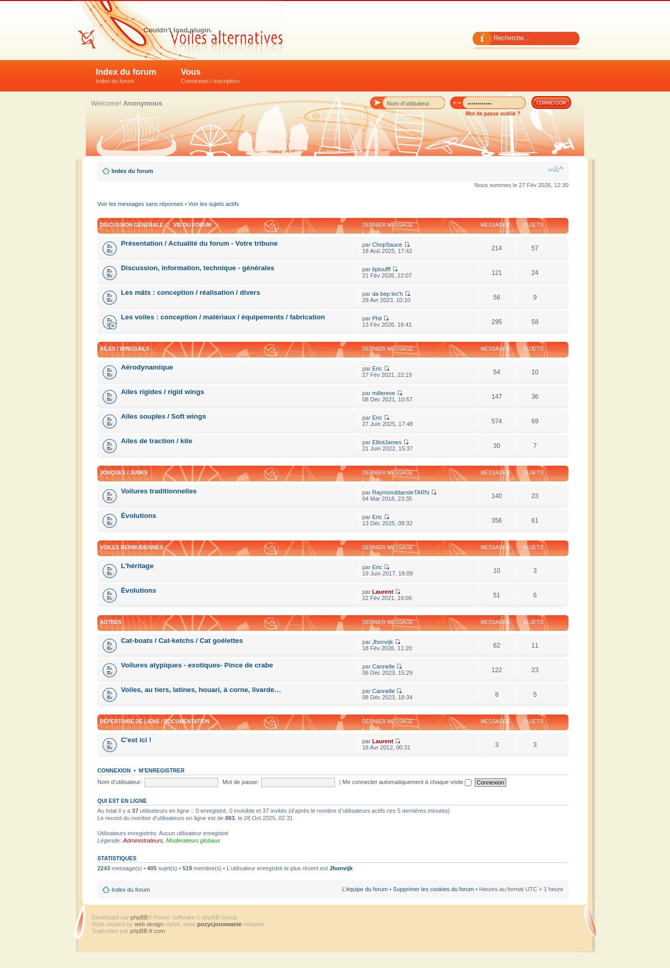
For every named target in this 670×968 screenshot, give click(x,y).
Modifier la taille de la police (555, 169)
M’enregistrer (162, 770)
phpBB (139, 917)
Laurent (382, 592)
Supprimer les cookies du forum (433, 889)
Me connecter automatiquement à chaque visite (407, 782)
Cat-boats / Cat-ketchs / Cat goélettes (182, 640)
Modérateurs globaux (193, 840)
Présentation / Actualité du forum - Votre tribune (199, 243)
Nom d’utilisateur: (119, 782)
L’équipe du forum (364, 889)
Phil (377, 318)
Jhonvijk (382, 642)
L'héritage (137, 566)
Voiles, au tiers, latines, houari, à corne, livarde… (201, 690)
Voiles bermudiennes (131, 547)
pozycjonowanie (219, 924)
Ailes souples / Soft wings (163, 416)
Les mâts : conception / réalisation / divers (190, 292)
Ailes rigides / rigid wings (162, 392)
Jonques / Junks (124, 473)
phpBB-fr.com (147, 931)
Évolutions (138, 516)
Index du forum (126, 75)
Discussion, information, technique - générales (197, 268)
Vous (210, 75)
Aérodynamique (147, 367)
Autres (110, 622)
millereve (383, 393)
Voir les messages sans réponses (140, 204)
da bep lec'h (387, 294)
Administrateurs (143, 840)
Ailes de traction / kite (156, 441)
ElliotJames (386, 442)
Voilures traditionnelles (159, 491)
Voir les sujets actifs (213, 204)
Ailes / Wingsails (124, 349)
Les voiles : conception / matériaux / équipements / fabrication (223, 317)
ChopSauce (387, 244)
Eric (377, 368)
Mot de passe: (240, 782)
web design (150, 924)
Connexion (114, 770)
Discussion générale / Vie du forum (155, 225)
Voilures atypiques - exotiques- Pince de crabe (197, 665)
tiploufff (381, 269)
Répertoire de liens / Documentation (154, 721)
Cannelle (383, 666)
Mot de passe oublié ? (493, 114)
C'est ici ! (136, 740)
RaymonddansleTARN (400, 492)
